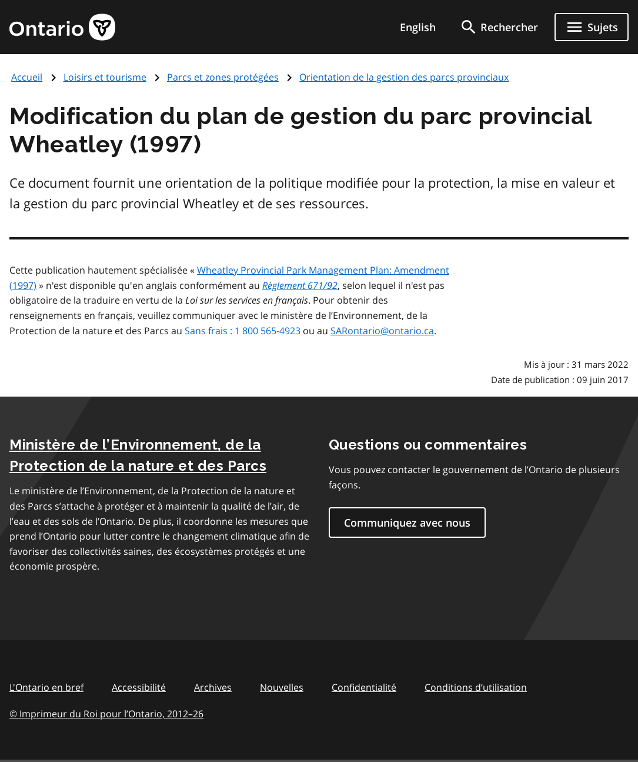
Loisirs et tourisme (105, 77)
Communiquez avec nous (407, 522)
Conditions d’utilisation (476, 687)
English (418, 27)
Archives (213, 687)
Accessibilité (139, 687)
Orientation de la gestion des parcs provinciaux (404, 77)
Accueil (26, 77)
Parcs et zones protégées (223, 77)
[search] (498, 27)
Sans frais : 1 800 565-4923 (242, 330)
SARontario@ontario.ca (382, 330)
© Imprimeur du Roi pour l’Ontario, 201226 (106, 713)
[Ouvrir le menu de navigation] (592, 27)
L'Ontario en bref (46, 687)
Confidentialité (364, 687)
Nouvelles (281, 687)
